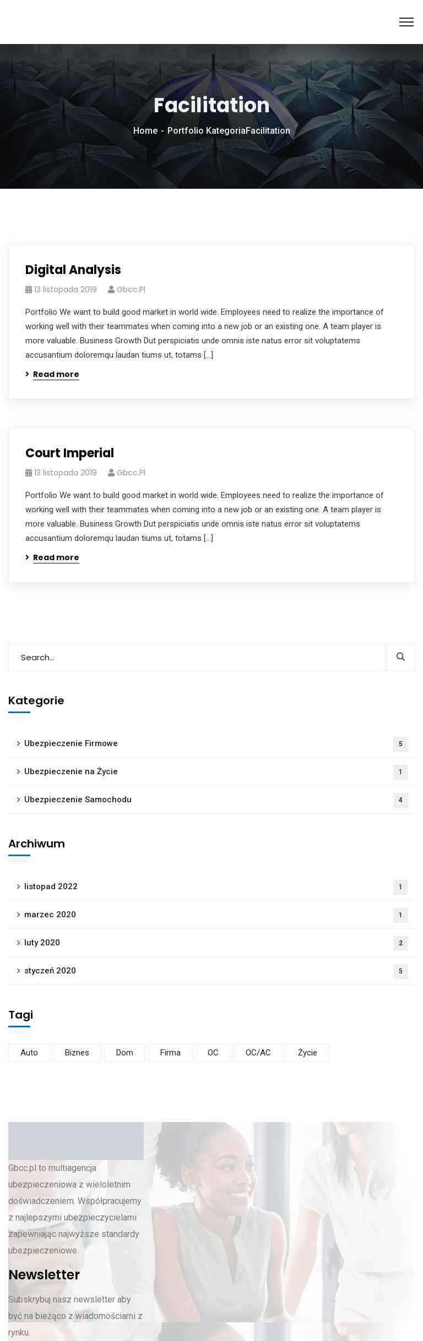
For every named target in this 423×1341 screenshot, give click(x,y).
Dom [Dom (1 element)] (124, 1053)
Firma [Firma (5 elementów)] (170, 1053)
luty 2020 (216, 943)
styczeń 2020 (216, 971)
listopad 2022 (216, 887)
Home (145, 130)
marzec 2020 (216, 915)
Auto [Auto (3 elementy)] (29, 1053)
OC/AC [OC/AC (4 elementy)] (258, 1053)
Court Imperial (69, 453)
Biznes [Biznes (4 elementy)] (77, 1053)
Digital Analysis (73, 269)
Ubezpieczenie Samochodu (216, 800)
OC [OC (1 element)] (213, 1053)
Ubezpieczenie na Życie (216, 772)
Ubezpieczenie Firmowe (216, 744)
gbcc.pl (131, 289)
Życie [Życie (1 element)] (307, 1053)
